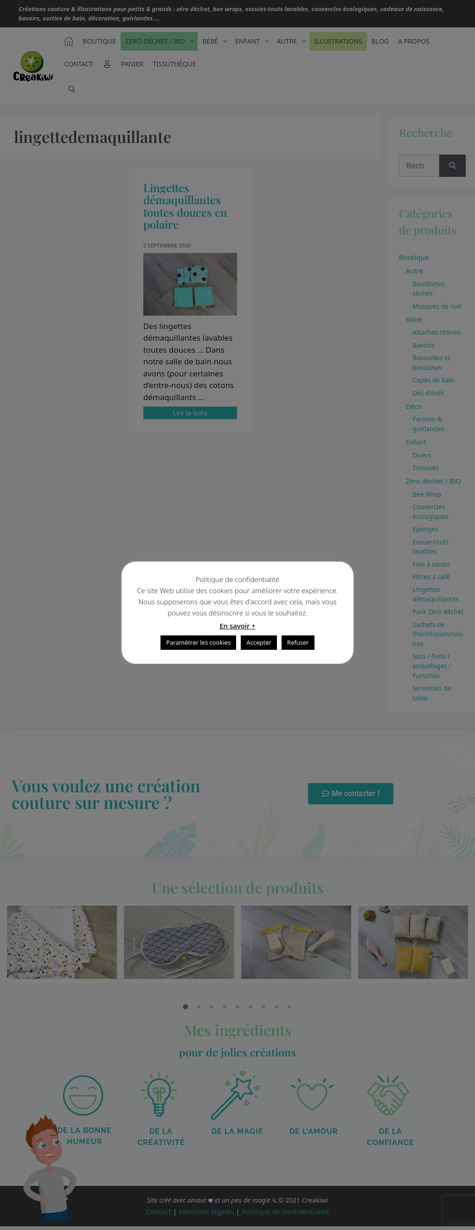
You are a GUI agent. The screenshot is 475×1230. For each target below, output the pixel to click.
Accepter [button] (258, 642)
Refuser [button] (298, 642)
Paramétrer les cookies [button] (198, 642)
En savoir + (237, 625)
